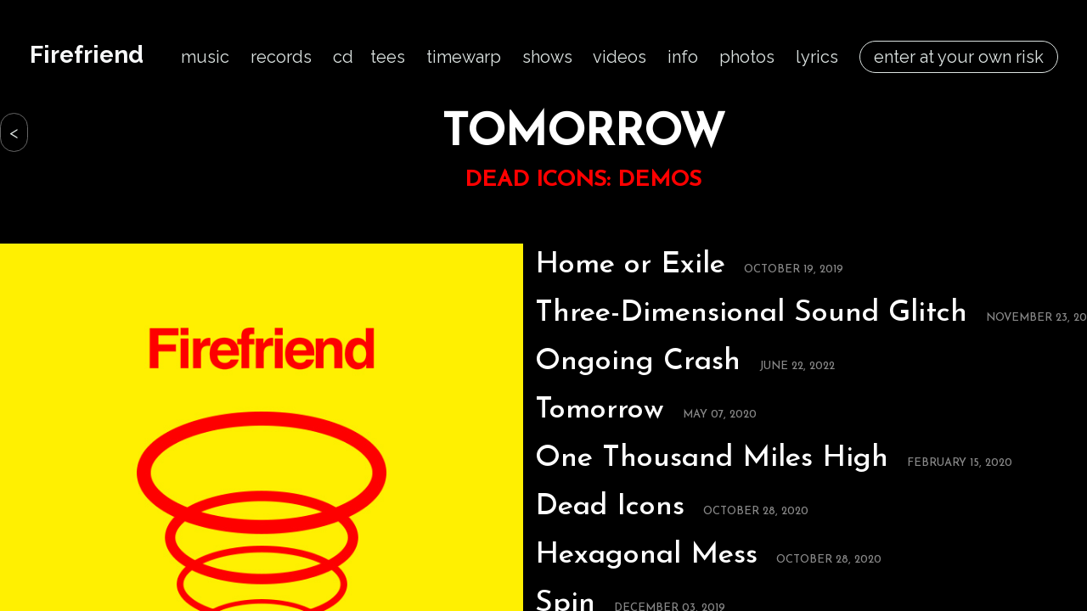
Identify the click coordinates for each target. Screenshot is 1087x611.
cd (343, 57)
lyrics (817, 57)
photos (746, 57)
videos (619, 57)
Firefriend (87, 55)
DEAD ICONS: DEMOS (583, 180)
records (281, 57)
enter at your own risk (958, 57)
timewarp (463, 57)
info (682, 57)
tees (387, 57)
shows (547, 57)
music (205, 57)
